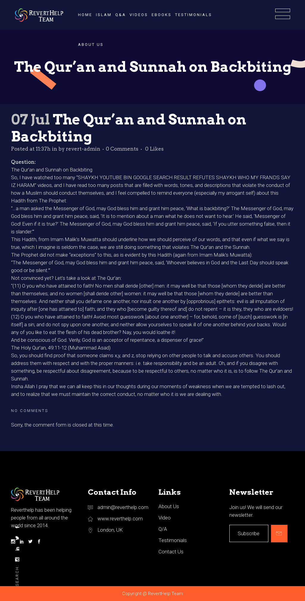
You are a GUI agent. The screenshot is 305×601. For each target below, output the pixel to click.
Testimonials (172, 540)
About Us (168, 506)
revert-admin (83, 149)
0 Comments (122, 149)
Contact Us (170, 552)
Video (164, 518)
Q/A (162, 529)
